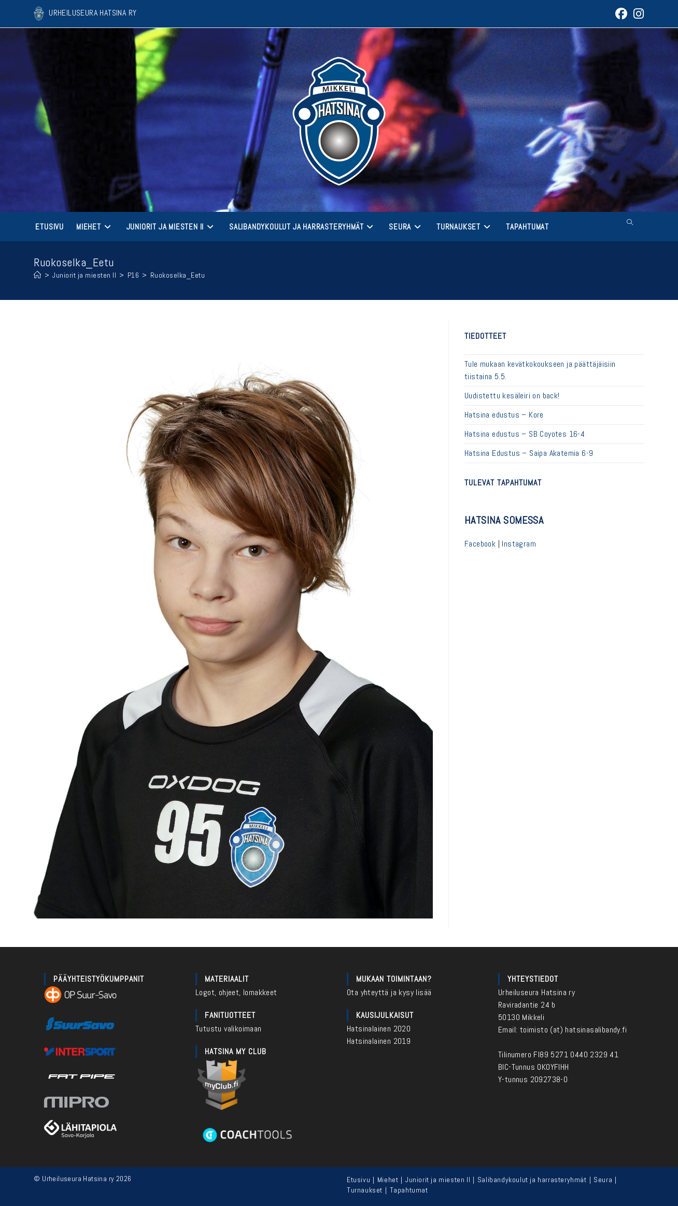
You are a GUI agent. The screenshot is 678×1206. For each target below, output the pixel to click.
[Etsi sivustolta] (630, 222)
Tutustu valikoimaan (228, 1028)
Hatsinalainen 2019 (379, 1041)
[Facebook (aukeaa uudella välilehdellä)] (621, 14)
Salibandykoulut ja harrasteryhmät (532, 1179)
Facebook (480, 543)
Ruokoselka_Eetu (177, 275)
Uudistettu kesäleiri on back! (512, 395)
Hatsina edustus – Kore (504, 414)
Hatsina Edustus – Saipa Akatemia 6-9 (528, 453)
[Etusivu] (37, 275)
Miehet (388, 1179)
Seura (603, 1179)
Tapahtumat (409, 1190)
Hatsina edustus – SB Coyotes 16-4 (524, 433)
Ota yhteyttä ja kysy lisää (389, 992)
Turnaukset (365, 1190)
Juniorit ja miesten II (437, 1179)
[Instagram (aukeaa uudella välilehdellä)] (637, 14)
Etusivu (358, 1179)
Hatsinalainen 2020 (379, 1028)
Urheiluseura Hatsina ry (536, 992)
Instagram (519, 543)
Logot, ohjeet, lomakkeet (236, 992)
